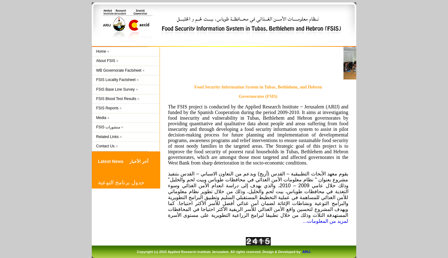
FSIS (228, 25)
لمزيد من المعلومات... (325, 221)
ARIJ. (306, 252)
